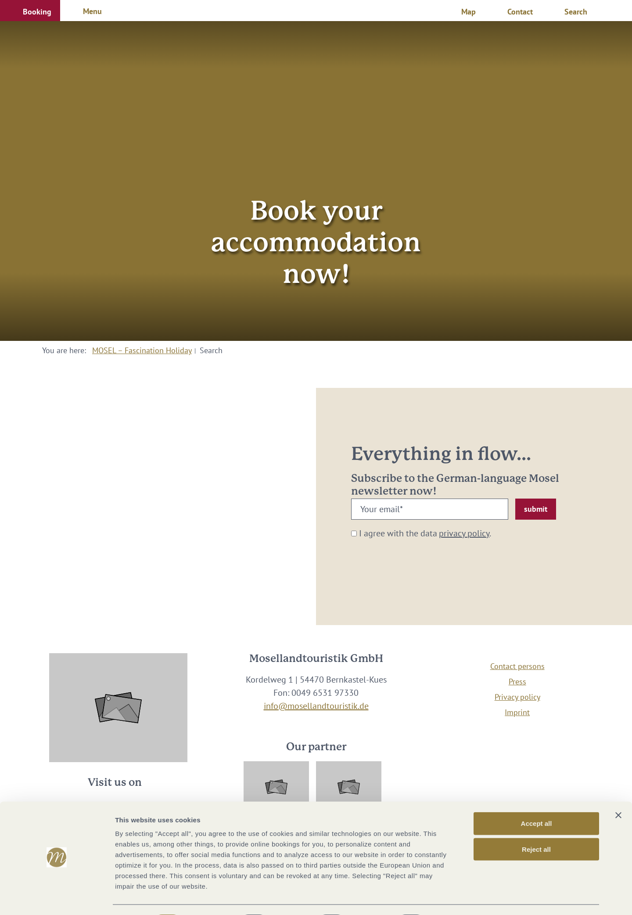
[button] (30, 10)
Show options (462, 897)
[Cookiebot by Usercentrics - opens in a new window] (56, 897)
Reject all (536, 825)
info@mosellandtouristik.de (316, 706)
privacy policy (464, 533)
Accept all (536, 799)
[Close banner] (618, 791)
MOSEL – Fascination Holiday (142, 350)
